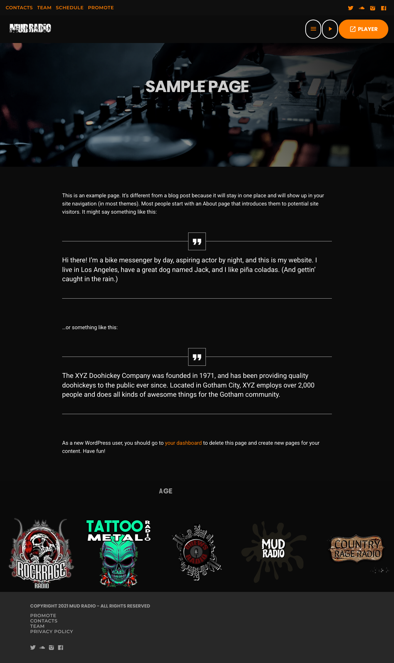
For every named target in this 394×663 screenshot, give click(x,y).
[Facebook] (384, 8)
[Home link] (30, 29)
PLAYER (363, 29)
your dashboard (183, 443)
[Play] (330, 29)
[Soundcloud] (362, 8)
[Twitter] (351, 8)
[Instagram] (373, 8)
